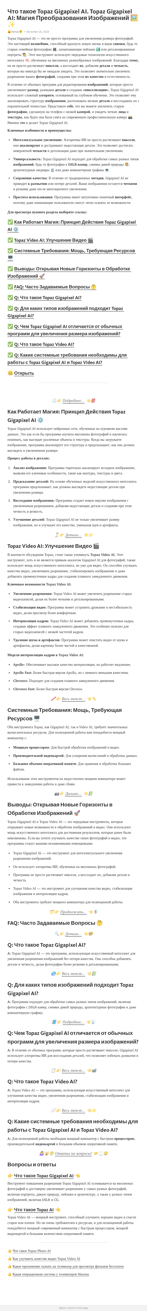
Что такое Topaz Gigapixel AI (44, 1175)
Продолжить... (73, 911)
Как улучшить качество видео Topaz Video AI (46, 1259)
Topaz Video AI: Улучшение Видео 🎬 (53, 240)
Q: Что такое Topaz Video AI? (44, 344)
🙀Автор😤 (15, 31)
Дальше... (73, 793)
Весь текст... (73, 698)
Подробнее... (73, 400)
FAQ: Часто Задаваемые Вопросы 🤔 (55, 287)
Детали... (73, 534)
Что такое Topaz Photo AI (32, 1251)
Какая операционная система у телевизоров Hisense (51, 1274)
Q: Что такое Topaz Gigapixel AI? (48, 297)
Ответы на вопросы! (73, 1153)
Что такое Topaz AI (34, 1209)
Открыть (24, 373)
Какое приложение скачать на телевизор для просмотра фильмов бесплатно (68, 1266)
